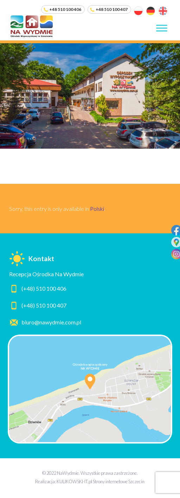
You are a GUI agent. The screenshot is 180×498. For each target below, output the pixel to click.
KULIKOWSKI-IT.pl (74, 481)
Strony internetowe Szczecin (118, 481)
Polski (97, 208)
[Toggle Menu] (161, 28)
